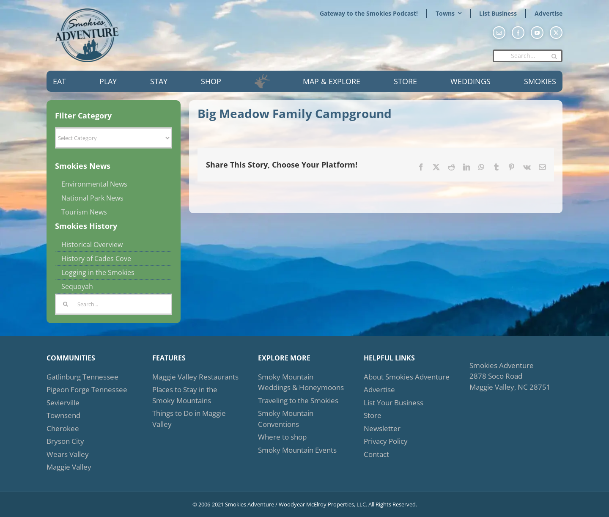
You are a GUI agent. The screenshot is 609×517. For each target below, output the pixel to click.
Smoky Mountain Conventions (285, 418)
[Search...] (527, 56)
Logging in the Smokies (97, 272)
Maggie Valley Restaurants (195, 377)
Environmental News (94, 184)
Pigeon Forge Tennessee (87, 389)
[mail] (499, 32)
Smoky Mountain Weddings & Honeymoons (301, 382)
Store (372, 415)
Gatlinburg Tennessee (82, 377)
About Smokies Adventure (407, 377)
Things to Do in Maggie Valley (189, 418)
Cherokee (63, 428)
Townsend (63, 415)
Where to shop (282, 437)
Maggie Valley (69, 467)
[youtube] (537, 32)
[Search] (554, 56)
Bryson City (65, 441)
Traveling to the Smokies (298, 400)
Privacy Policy (386, 441)
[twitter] (556, 32)
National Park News (92, 198)
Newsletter (382, 428)
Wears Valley (68, 454)
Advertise (379, 389)
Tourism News (84, 212)
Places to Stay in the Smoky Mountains (184, 395)
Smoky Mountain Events (297, 450)
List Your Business (393, 402)
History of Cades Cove (96, 258)
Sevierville (63, 402)
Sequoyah (77, 286)
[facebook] (518, 32)
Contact (376, 454)
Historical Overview (92, 244)
